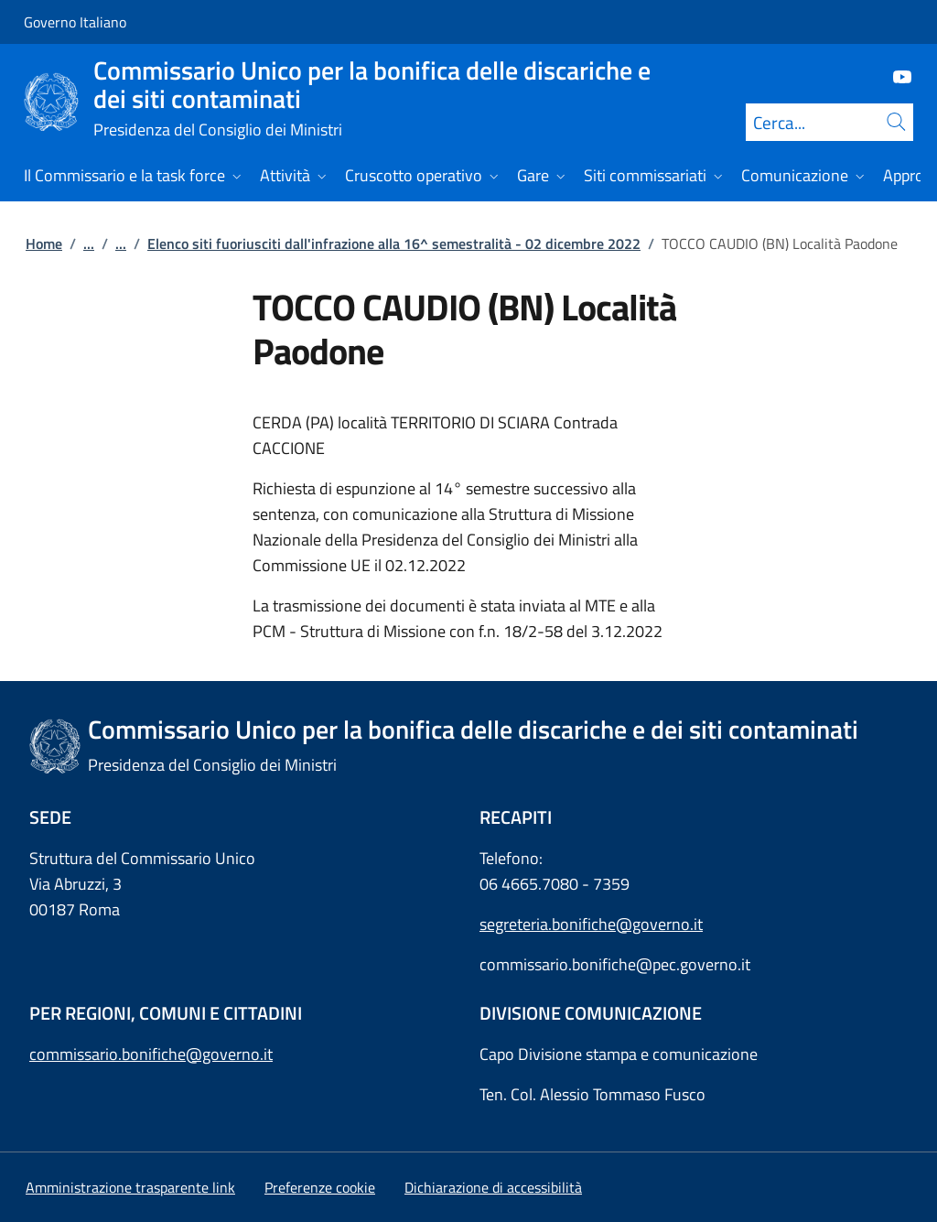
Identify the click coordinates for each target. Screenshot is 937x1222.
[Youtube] (895, 75)
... (88, 243)
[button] (319, 1187)
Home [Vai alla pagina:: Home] (44, 243)
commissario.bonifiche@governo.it (151, 1054)
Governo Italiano (75, 22)
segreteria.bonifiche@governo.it (591, 924)
